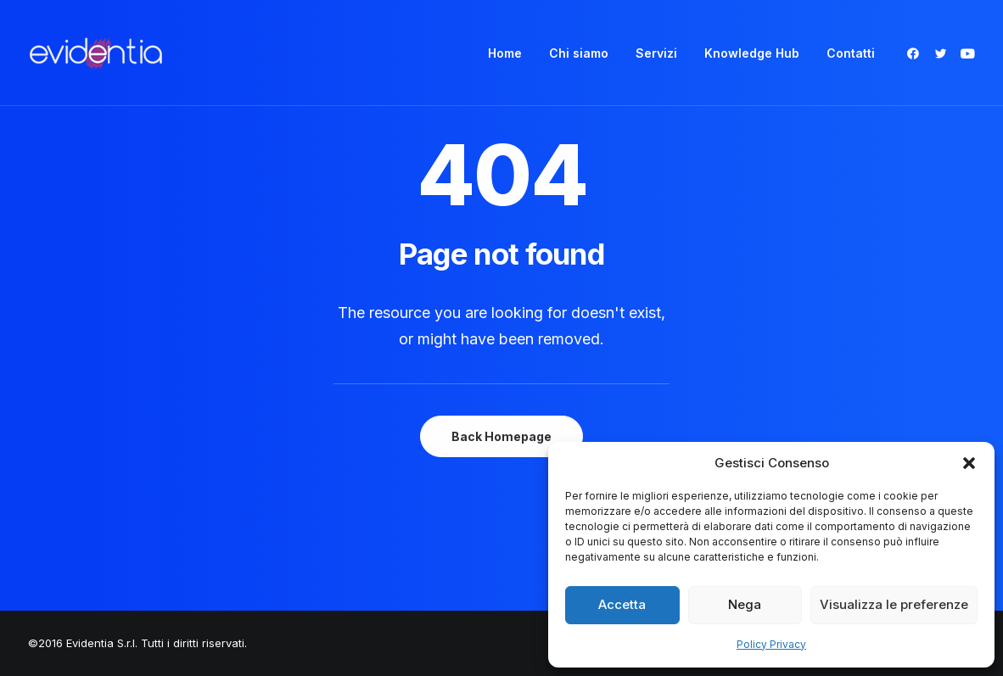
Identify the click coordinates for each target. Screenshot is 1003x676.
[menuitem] (505, 53)
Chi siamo (578, 53)
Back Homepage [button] (501, 436)
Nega (744, 604)
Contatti (850, 53)
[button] (969, 463)
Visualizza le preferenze (894, 604)
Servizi (656, 53)
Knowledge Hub (751, 53)
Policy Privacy (771, 644)
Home (505, 53)
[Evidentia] (96, 53)
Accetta (622, 604)
